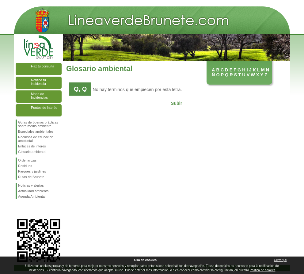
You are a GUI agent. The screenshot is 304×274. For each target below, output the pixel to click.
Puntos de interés (44, 107)
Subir (176, 103)
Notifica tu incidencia (38, 82)
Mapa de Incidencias (39, 95)
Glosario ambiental (32, 152)
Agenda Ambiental (31, 196)
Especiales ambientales (36, 131)
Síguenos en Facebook (19, 209)
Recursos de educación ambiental (35, 139)
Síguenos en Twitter (29, 209)
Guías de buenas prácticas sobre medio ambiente (38, 124)
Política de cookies (262, 270)
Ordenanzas (27, 160)
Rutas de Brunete (31, 177)
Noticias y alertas (31, 185)
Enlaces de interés (32, 146)
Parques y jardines (32, 171)
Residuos (25, 166)
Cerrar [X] (280, 260)
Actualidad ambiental (33, 191)
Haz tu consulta (42, 66)
